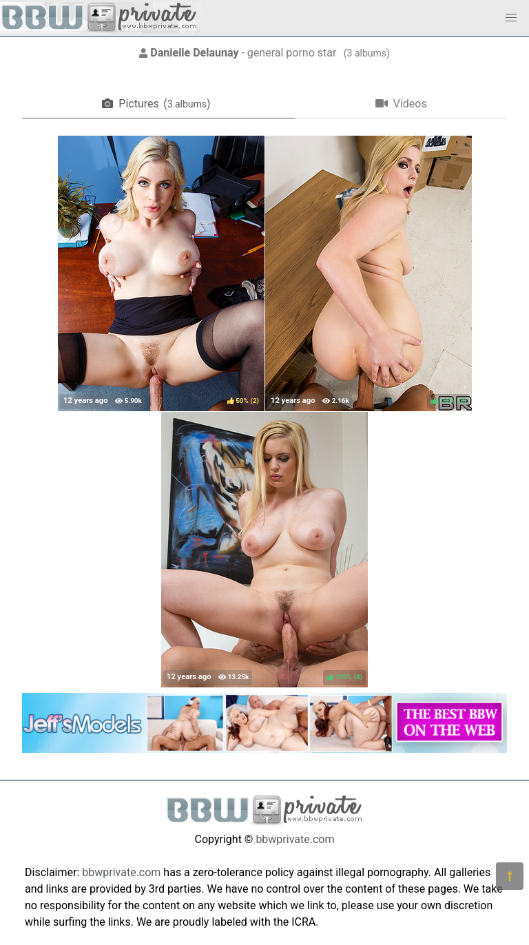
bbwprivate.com (295, 839)
